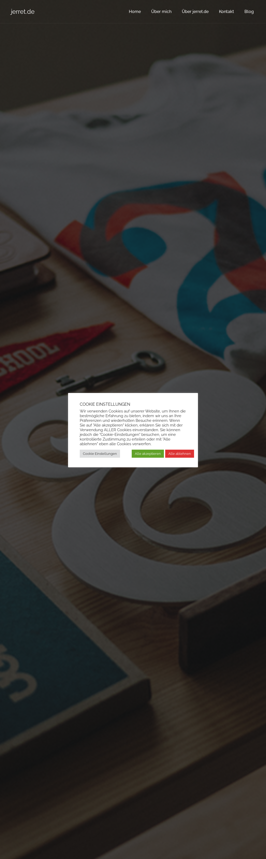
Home (135, 11)
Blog (249, 11)
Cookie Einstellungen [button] (100, 454)
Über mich (161, 11)
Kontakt (226, 11)
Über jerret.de (195, 11)
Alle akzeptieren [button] (148, 454)
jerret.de (23, 11)
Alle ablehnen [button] (179, 454)
